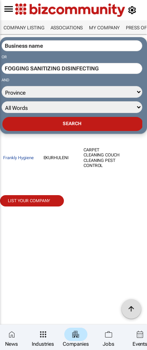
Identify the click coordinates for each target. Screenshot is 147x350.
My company (104, 28)
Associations (67, 28)
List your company (29, 200)
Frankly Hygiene (18, 157)
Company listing (24, 28)
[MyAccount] (133, 10)
